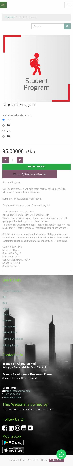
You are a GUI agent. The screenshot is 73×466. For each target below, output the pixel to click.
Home (5, 285)
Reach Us (7, 320)
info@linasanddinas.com (17, 391)
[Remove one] (5, 160)
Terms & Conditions (12, 339)
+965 (6, 397)
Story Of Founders (12, 291)
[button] (29, 174)
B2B (4, 297)
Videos (6, 309)
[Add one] (20, 160)
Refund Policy (9, 332)
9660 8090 (15, 397)
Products (10, 17)
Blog (4, 303)
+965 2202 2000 (12, 394)
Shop (5, 314)
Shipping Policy (10, 345)
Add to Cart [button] (36, 166)
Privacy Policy (9, 326)
